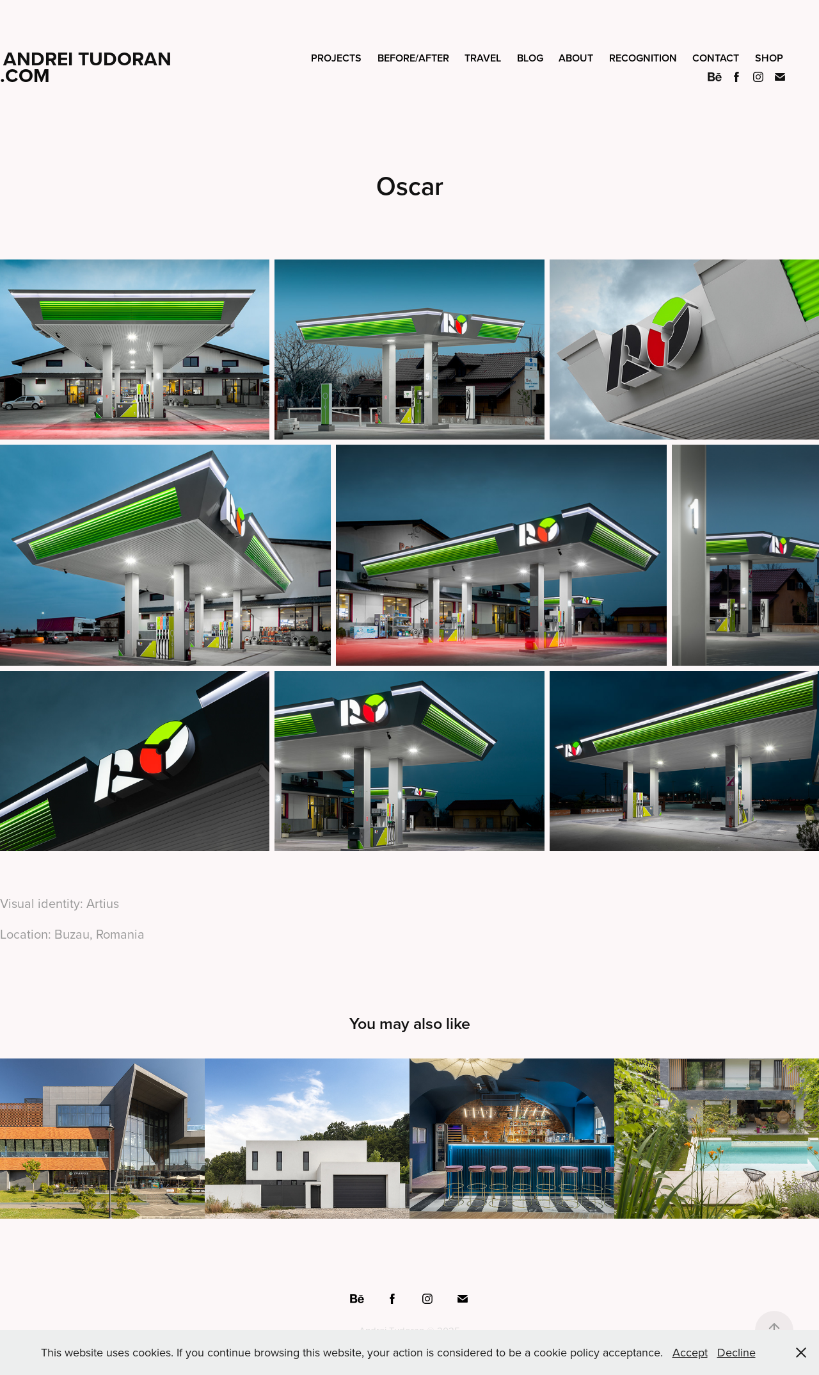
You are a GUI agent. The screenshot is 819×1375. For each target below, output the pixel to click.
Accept (690, 1352)
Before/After (413, 58)
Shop (769, 58)
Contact (715, 58)
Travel (483, 58)
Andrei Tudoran (87, 58)
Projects (336, 58)
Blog (530, 58)
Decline (736, 1352)
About (576, 58)
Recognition (643, 58)
